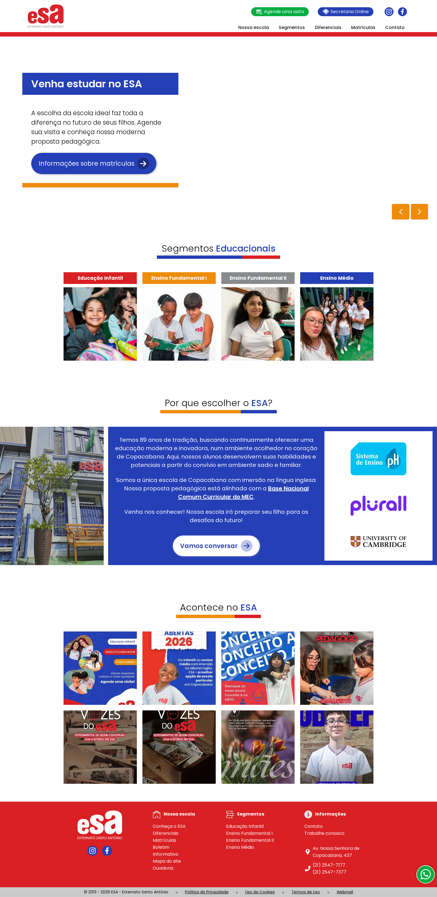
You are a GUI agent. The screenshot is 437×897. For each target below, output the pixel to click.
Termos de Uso (306, 892)
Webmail (345, 892)
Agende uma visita (280, 11)
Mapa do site (167, 861)
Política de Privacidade (207, 892)
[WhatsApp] (425, 874)
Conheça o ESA (169, 826)
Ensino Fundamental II (250, 840)
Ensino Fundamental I (249, 833)
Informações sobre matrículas (94, 163)
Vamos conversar (216, 546)
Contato (395, 27)
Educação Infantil (245, 826)
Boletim (161, 847)
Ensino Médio (240, 847)
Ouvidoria (163, 868)
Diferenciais (328, 27)
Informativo (165, 854)
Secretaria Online (345, 11)
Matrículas (363, 27)
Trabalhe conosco (324, 833)
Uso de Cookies (260, 892)
